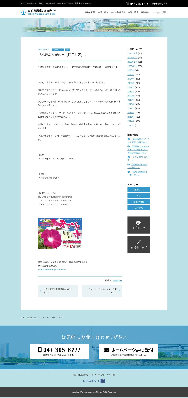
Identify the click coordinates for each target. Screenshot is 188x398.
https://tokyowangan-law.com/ (52, 270)
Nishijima (117, 281)
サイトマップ (98, 376)
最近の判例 (139, 202)
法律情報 (139, 208)
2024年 (130, 79)
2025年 (130, 75)
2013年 (130, 126)
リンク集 (111, 376)
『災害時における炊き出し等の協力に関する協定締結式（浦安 (138, 150)
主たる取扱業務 (118, 12)
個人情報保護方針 (81, 376)
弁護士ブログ (58, 50)
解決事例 (145, 12)
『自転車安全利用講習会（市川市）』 (57, 292)
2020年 (130, 96)
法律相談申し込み (159, 3)
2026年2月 (132, 63)
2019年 (130, 101)
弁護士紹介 (103, 12)
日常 (67, 50)
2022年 (130, 88)
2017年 (130, 109)
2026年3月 (132, 58)
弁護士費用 (133, 12)
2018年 (130, 105)
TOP (22, 318)
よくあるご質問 (159, 12)
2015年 (130, 118)
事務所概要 (90, 12)
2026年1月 (132, 67)
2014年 (130, 122)
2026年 (130, 71)
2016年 (130, 113)
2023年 (130, 84)
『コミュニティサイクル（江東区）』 (102, 292)
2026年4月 (132, 54)
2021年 (130, 92)
